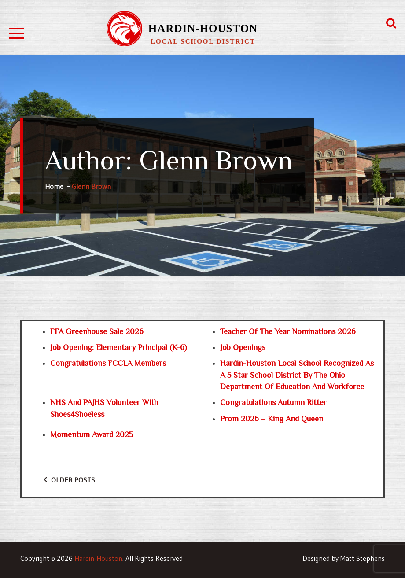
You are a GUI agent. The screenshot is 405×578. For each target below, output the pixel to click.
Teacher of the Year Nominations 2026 (288, 331)
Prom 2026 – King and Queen (271, 418)
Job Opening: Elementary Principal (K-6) (118, 347)
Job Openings (242, 347)
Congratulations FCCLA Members (108, 363)
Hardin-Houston (203, 28)
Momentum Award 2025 (91, 434)
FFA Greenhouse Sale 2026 (97, 331)
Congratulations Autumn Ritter (273, 402)
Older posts (73, 479)
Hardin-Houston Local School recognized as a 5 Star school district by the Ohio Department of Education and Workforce (297, 375)
